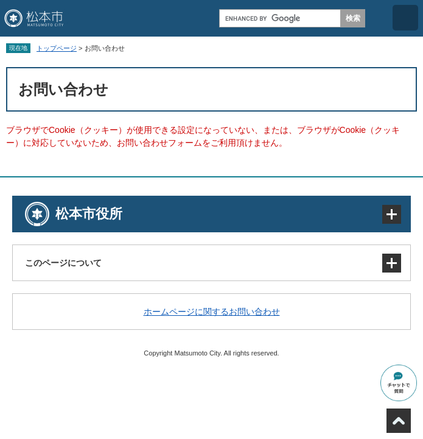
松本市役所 (88, 213)
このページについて (63, 263)
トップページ (57, 48)
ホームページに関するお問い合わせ (212, 311)
